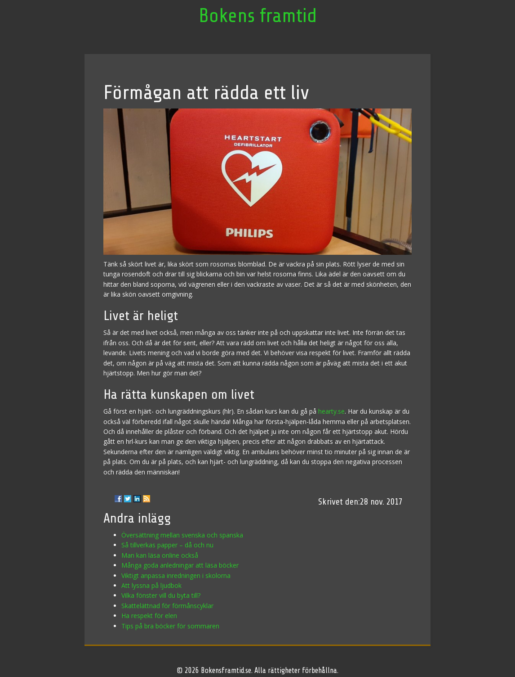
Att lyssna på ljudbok (151, 585)
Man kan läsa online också (159, 555)
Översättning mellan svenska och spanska (182, 535)
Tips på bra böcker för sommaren (170, 626)
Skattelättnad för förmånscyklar (167, 605)
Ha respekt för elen (149, 615)
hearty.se (331, 411)
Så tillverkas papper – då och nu (167, 545)
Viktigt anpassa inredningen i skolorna (176, 575)
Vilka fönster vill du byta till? (160, 595)
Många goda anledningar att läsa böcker (180, 565)
